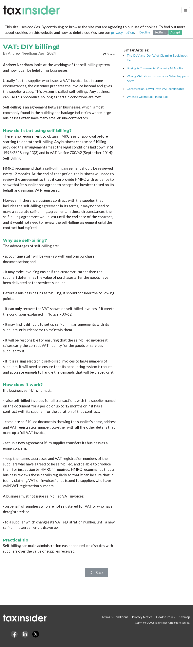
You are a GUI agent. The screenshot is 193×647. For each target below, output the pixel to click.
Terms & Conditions (115, 617)
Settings (160, 32)
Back (96, 572)
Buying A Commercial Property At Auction (155, 68)
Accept (175, 32)
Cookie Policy (165, 617)
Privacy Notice (142, 617)
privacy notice (122, 32)
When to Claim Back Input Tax (147, 96)
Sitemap (184, 617)
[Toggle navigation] (186, 10)
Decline (144, 32)
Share (109, 54)
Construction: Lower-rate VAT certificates (155, 88)
